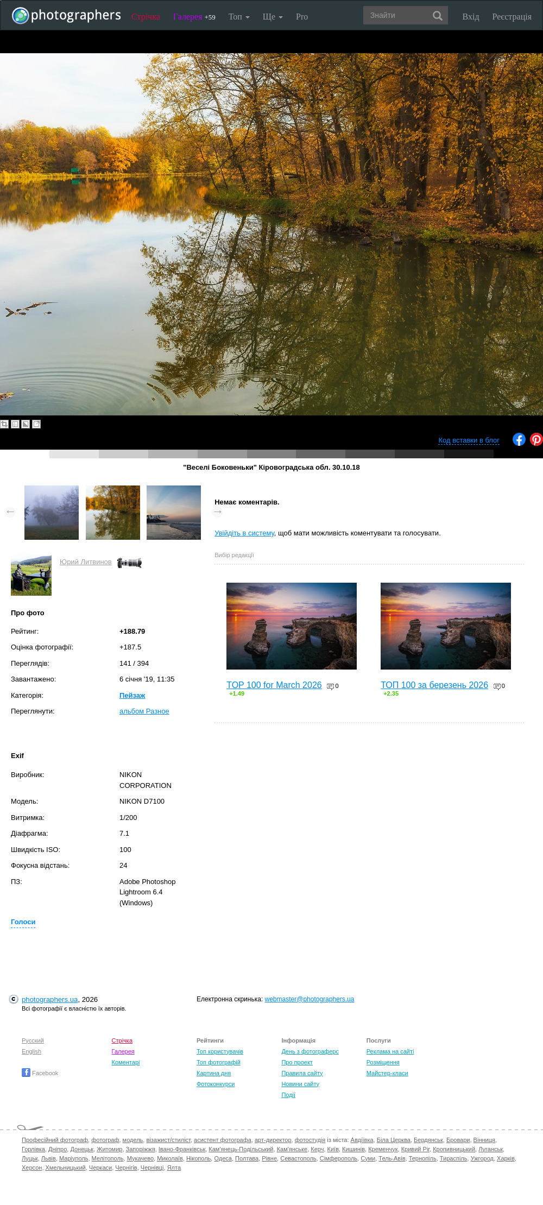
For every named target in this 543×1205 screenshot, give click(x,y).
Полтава (246, 1158)
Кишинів (353, 1149)
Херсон (32, 1167)
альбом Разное (144, 711)
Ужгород (482, 1158)
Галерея (194, 16)
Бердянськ (428, 1140)
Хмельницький (66, 1167)
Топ (239, 16)
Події (288, 1095)
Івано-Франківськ (182, 1149)
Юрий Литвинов (86, 562)
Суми (368, 1158)
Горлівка (33, 1149)
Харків (506, 1158)
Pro (302, 16)
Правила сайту (302, 1073)
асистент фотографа (222, 1140)
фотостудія (310, 1140)
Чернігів (126, 1167)
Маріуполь (73, 1158)
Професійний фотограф (55, 1140)
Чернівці (152, 1167)
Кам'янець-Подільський (241, 1149)
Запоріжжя (140, 1149)
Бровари (458, 1140)
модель (133, 1140)
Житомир (109, 1149)
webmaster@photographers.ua (310, 999)
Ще (273, 16)
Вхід (471, 16)
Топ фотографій (219, 1062)
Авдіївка (362, 1140)
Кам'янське (292, 1149)
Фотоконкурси (216, 1084)
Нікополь (198, 1158)
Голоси (23, 922)
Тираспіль (454, 1158)
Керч (317, 1149)
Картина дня (214, 1073)
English (31, 1051)
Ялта (174, 1167)
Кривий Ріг (415, 1149)
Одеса (222, 1158)
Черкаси (100, 1167)
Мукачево (140, 1158)
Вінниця (484, 1140)
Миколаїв (170, 1158)
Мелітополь (108, 1158)
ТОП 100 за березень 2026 (434, 685)
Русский (33, 1040)
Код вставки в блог (469, 440)
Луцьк (30, 1158)
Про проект (296, 1062)
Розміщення (383, 1062)
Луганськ (490, 1149)
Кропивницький (454, 1149)
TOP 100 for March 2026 (274, 685)
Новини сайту (300, 1084)
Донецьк (81, 1149)
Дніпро (57, 1149)
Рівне (269, 1158)
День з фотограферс (310, 1051)
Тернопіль (423, 1158)
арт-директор (273, 1140)
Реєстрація (512, 16)
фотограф (105, 1140)
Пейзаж (132, 695)
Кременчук (382, 1149)
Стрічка (145, 16)
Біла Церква (394, 1140)
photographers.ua (50, 999)
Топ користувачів (220, 1051)
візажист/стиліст (168, 1140)
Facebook (40, 1073)
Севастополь (298, 1158)
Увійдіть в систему (244, 533)
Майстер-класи (387, 1073)
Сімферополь (338, 1158)
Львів (48, 1158)
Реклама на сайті (390, 1051)
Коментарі (126, 1062)
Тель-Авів (391, 1158)
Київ (333, 1149)
